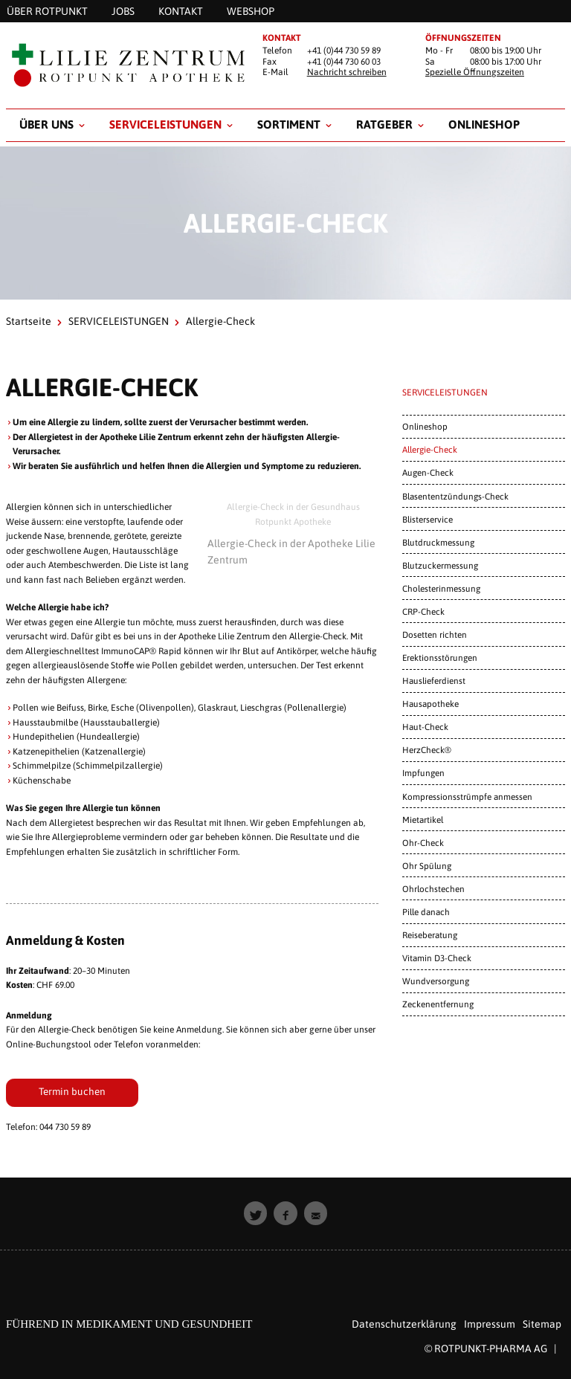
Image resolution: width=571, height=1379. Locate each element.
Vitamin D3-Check (436, 958)
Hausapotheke (430, 703)
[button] (256, 1213)
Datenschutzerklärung (404, 1324)
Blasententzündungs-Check (455, 496)
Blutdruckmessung (438, 542)
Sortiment (288, 124)
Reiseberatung (429, 935)
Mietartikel (422, 819)
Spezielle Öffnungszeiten (474, 72)
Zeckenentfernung (438, 1004)
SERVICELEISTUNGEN (165, 124)
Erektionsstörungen (439, 657)
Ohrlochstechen (433, 889)
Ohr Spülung (426, 866)
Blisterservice (427, 519)
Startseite (28, 321)
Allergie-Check (429, 449)
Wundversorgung (435, 981)
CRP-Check (423, 611)
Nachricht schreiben (347, 72)
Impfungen (423, 773)
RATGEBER (384, 124)
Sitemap (542, 1324)
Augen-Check (428, 472)
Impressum (489, 1324)
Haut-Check (425, 727)
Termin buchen (72, 1091)
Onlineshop (484, 124)
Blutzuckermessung (440, 565)
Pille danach (426, 912)
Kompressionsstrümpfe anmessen (467, 796)
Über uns (46, 124)
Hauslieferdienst (433, 680)
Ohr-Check (423, 842)
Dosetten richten (434, 634)
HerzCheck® (426, 750)
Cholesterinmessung (441, 588)
